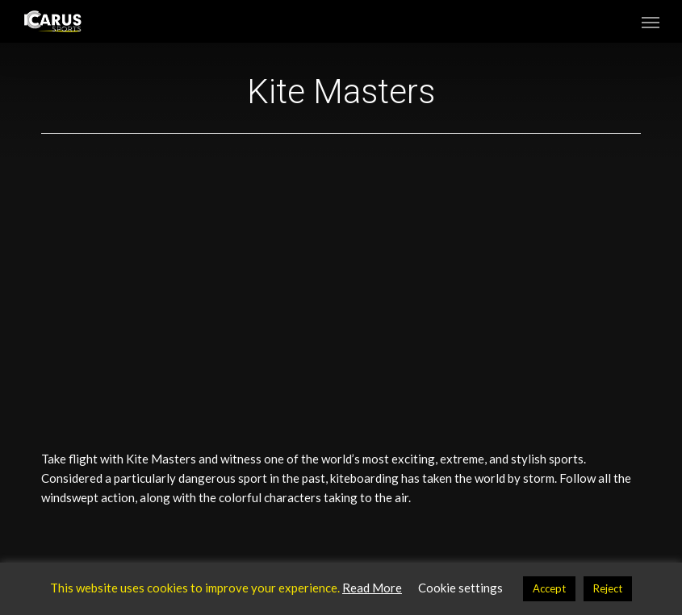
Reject (607, 588)
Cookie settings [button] (460, 587)
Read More (372, 587)
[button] (650, 22)
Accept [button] (549, 588)
